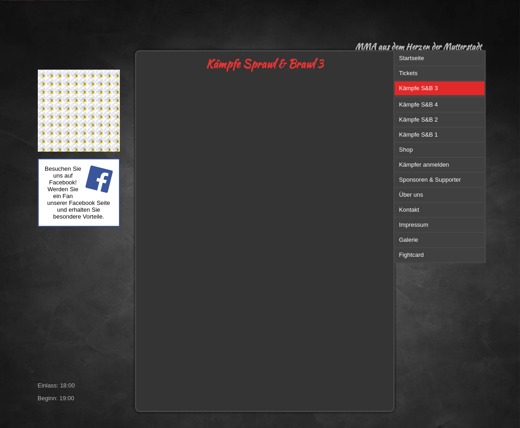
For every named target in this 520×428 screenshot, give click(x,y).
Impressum (413, 224)
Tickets (408, 73)
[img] (215, 25)
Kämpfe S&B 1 (418, 134)
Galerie (408, 239)
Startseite (411, 58)
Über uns (411, 194)
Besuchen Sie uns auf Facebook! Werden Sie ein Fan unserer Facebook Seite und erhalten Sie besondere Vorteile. (77, 192)
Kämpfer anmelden (424, 164)
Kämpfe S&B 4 (418, 104)
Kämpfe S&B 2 (418, 119)
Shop (406, 149)
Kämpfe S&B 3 (418, 88)
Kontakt (409, 209)
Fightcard (411, 254)
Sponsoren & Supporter (430, 179)
